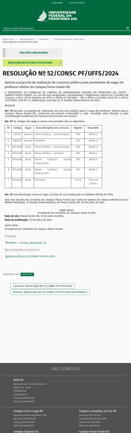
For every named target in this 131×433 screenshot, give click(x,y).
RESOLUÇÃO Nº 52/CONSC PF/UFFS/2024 (30, 62)
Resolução (43, 39)
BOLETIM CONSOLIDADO (34, 52)
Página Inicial (8, 39)
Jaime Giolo (27, 274)
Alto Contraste (77, 3)
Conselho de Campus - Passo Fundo (69, 39)
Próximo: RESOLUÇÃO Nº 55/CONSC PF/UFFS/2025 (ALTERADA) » (50, 292)
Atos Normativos (27, 39)
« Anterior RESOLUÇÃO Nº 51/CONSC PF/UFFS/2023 (42, 286)
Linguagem (57, 3)
